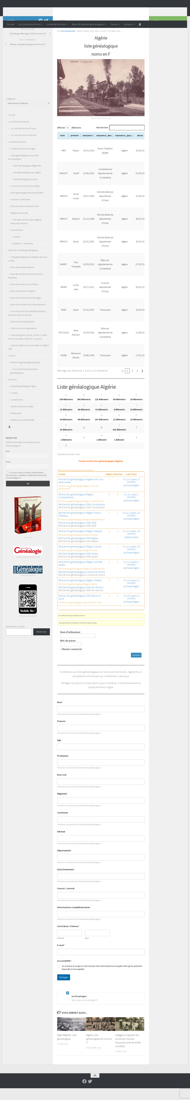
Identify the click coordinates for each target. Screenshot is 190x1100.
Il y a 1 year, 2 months (131, 507)
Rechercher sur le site (15, 638)
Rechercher (42, 643)
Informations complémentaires (73, 919)
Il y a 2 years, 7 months (131, 575)
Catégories (11, 110)
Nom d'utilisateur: (70, 644)
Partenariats (16, 425)
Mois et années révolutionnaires (25, 218)
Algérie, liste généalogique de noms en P (99, 1050)
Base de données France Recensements (28, 316)
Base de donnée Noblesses (22, 333)
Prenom (61, 733)
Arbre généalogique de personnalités (27, 204)
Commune (62, 824)
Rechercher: (102, 139)
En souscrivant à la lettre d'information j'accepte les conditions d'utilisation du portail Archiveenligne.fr (26, 487)
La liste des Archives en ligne (23, 160)
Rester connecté (72, 661)
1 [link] (127, 382)
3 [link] (137, 382)
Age (59, 751)
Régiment (62, 805)
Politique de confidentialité (22, 431)
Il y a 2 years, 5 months (131, 609)
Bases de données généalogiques (88, 24)
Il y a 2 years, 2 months (131, 593)
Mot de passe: (68, 652)
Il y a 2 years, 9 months (131, 492)
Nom (59, 714)
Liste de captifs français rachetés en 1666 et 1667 (28, 359)
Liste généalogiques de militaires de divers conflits (28, 270)
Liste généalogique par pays (25, 191)
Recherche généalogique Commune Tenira (82, 583)
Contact (14, 404)
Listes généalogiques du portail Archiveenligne (23, 169)
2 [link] (132, 382)
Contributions (17, 411)
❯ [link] (142, 382)
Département (64, 862)
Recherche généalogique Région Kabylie (80, 542)
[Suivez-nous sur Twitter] (46, 32)
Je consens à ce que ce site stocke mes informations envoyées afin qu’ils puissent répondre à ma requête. (102, 979)
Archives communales (20, 211)
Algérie (61, 32)
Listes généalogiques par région (27, 184)
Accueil (10, 24)
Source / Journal (65, 900)
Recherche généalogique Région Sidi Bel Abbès (80, 575)
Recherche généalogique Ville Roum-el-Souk (79, 609)
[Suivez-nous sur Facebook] (40, 32)
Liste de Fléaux (17, 241)
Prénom (60, 950)
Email (8, 473)
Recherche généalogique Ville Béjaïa (78, 550)
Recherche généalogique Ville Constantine (82, 516)
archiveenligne (68, 43)
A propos (128, 24)
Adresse (61, 843)
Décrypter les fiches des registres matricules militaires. (25, 233)
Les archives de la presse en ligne (25, 197)
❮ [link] (122, 382)
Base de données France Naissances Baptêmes (25, 287)
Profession (62, 767)
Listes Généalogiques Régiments (27, 177)
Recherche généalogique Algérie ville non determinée (81, 492)
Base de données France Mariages (26, 309)
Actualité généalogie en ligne (23, 398)
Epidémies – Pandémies (23, 255)
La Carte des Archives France (23, 140)
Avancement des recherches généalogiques (24, 382)
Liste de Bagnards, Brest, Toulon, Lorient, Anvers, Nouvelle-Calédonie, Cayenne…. (27, 348)
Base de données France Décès (24, 296)
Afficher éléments (69, 139)
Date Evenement (65, 881)
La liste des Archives (56, 24)
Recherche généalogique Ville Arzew (78, 565)
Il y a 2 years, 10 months (131, 526)
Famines (16, 248)
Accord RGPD (64, 972)
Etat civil (61, 786)
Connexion (136, 667)
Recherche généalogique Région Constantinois (76, 507)
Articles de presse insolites (22, 418)
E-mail (61, 957)
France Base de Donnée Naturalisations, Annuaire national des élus (27, 325)
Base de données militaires (22, 279)
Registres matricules (19, 224)
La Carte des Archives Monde (23, 146)
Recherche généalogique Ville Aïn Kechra (81, 599)
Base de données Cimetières (23, 302)
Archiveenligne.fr (30, 10)
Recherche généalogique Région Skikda (79, 592)
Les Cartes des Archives (29, 24)
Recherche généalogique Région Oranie (79, 558)
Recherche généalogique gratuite (25, 374)
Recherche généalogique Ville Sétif (77, 534)
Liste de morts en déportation (24, 340)
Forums (114, 24)
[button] (68, 147)
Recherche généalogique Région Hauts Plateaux (79, 526)
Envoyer (63, 989)
